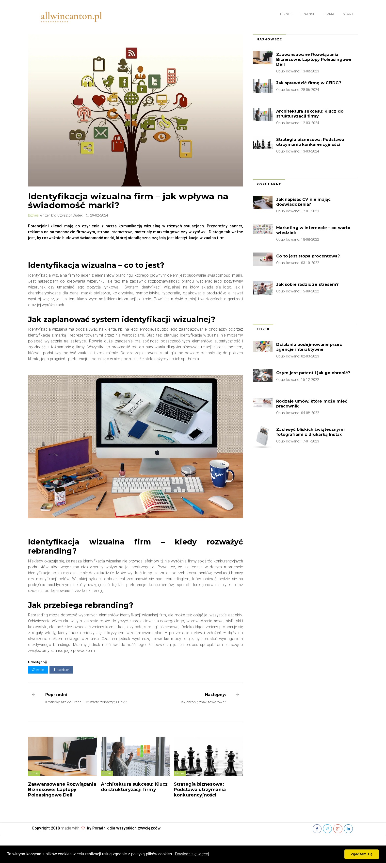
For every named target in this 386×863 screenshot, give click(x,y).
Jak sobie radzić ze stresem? (307, 284)
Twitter (38, 670)
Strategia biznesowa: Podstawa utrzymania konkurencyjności (200, 789)
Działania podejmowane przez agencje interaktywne (309, 347)
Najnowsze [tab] (269, 39)
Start (348, 14)
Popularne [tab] (269, 184)
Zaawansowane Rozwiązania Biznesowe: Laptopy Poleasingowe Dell (62, 789)
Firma (329, 14)
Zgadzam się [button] (361, 854)
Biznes (286, 14)
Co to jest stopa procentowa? (307, 256)
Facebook (61, 670)
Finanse (308, 14)
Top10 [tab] (263, 329)
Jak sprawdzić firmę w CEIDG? (308, 83)
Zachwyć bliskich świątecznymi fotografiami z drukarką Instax (310, 432)
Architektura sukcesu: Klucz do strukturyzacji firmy (134, 786)
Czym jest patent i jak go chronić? (313, 373)
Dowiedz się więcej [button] (192, 854)
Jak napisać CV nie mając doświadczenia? (303, 202)
